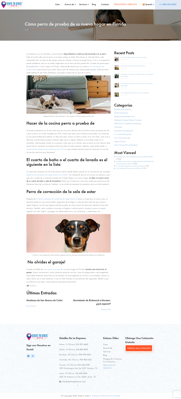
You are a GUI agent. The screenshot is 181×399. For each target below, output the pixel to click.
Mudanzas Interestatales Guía (124, 116)
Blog (94, 4)
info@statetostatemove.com (74, 381)
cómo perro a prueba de (53, 269)
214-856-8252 (82, 349)
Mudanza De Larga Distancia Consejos (127, 120)
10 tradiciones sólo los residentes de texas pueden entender (134, 157)
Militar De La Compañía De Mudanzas (127, 123)
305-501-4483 (82, 344)
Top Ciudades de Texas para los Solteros (128, 168)
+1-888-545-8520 (168, 4)
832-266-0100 (83, 365)
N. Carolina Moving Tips (122, 134)
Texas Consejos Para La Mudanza (125, 145)
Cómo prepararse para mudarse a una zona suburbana (135, 93)
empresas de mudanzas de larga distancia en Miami (47, 175)
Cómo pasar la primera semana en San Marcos (133, 66)
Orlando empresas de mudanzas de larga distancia (56, 199)
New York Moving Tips (122, 138)
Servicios (83, 4)
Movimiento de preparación (123, 130)
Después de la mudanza (122, 109)
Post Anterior (31, 306)
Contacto (105, 4)
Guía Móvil (118, 127)
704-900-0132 (86, 359)
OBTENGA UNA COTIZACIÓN (139, 348)
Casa (57, 4)
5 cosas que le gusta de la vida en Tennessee (130, 166)
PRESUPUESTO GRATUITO (125, 4)
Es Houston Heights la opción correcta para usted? (133, 57)
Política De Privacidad (110, 395)
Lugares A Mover (120, 141)
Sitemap (95, 395)
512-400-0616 (81, 373)
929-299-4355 (85, 354)
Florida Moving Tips (121, 113)
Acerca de (69, 4)
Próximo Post (106, 309)
